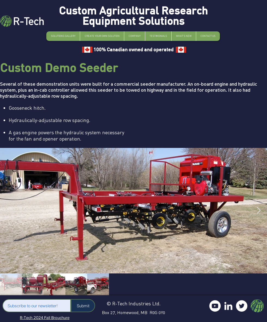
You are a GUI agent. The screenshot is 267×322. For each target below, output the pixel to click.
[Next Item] (258, 210)
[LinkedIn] (228, 306)
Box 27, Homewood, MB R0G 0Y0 (133, 312)
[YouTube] (215, 306)
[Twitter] (241, 306)
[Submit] (83, 305)
